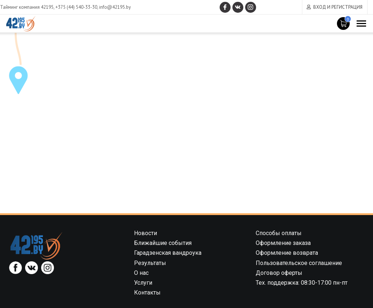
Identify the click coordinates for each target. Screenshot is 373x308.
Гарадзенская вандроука (167, 252)
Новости (145, 233)
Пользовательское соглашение (299, 263)
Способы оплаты (279, 233)
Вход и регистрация (337, 7)
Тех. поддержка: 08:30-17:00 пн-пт (302, 282)
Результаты (150, 263)
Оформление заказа (283, 242)
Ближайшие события (163, 242)
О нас (141, 272)
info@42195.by (115, 7)
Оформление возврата (287, 252)
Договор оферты (279, 272)
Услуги (143, 282)
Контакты (147, 292)
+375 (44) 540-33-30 (76, 7)
